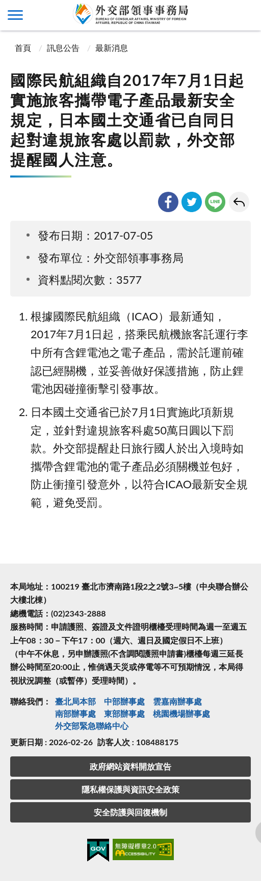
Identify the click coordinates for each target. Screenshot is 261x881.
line (215, 202)
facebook (168, 202)
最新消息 (111, 47)
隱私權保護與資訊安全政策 (130, 789)
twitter (191, 202)
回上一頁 (239, 202)
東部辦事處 (124, 713)
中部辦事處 (124, 701)
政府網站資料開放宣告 (130, 766)
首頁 (22, 47)
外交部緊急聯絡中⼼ (91, 725)
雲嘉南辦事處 (177, 701)
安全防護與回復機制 (130, 812)
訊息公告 (63, 47)
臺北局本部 (75, 701)
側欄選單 (15, 15)
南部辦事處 (75, 713)
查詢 (245, 15)
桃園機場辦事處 (181, 713)
